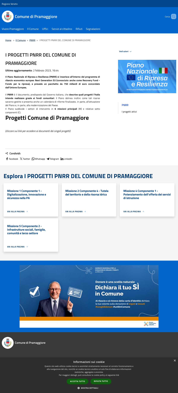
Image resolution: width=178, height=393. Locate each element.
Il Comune (21, 40)
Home (8, 40)
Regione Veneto (10, 4)
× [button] (175, 361)
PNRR (32, 40)
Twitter (24, 159)
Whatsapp (38, 159)
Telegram (52, 159)
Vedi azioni (125, 51)
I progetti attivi (129, 111)
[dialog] (89, 375)
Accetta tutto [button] (77, 381)
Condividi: (13, 153)
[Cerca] (172, 16)
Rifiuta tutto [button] (101, 381)
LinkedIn (66, 159)
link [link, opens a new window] (117, 375)
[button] (89, 387)
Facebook (11, 159)
